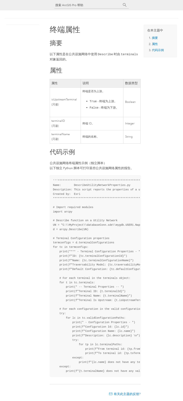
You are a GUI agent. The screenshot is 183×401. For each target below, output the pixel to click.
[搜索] (125, 5)
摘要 (155, 38)
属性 (155, 44)
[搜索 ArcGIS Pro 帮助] (87, 5)
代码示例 (158, 50)
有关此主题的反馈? (127, 393)
